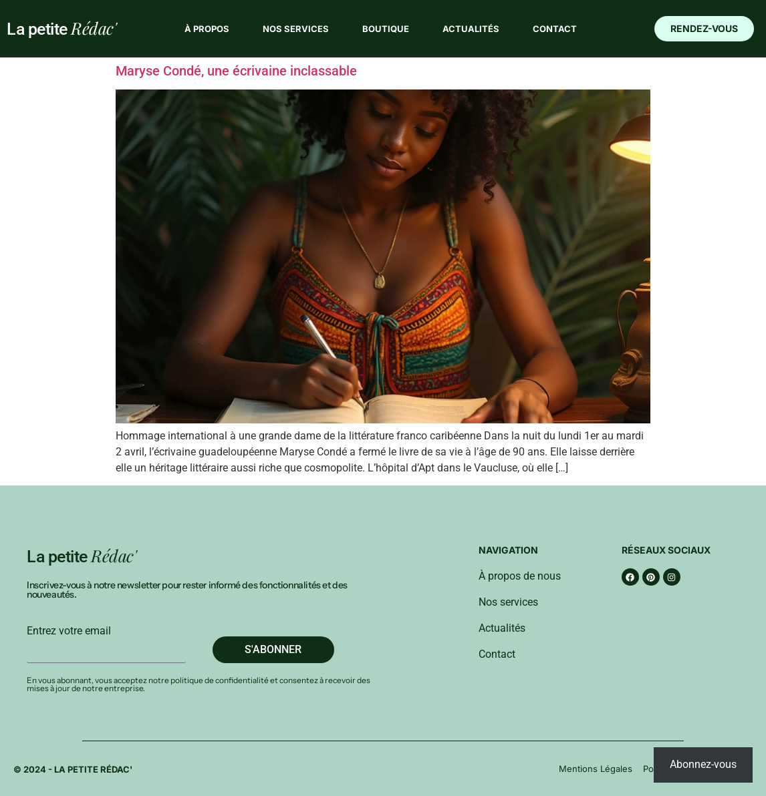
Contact (555, 28)
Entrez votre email (69, 631)
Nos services (296, 28)
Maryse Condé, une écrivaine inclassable (236, 71)
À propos (206, 28)
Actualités (470, 28)
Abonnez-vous (703, 764)
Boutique (385, 28)
